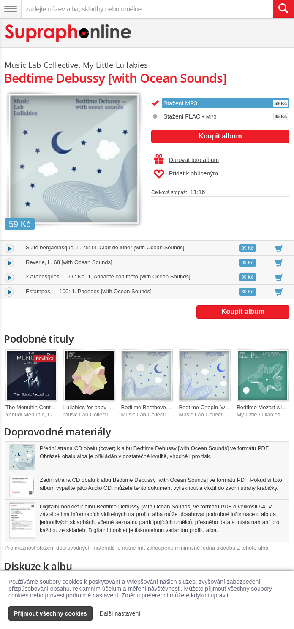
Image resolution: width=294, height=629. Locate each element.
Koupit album (220, 136)
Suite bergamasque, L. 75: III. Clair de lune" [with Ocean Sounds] (105, 247)
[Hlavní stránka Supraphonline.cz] (68, 33)
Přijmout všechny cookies (50, 613)
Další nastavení (120, 613)
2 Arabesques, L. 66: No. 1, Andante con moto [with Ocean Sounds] (108, 276)
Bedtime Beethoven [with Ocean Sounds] (171, 407)
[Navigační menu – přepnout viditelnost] (10, 9)
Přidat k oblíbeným (185, 174)
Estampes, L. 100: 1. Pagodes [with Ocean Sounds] (89, 291)
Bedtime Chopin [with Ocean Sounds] (224, 407)
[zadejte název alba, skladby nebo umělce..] (147, 9)
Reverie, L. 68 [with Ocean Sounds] (69, 262)
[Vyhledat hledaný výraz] (283, 9)
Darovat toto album (186, 160)
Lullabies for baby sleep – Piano (102, 407)
